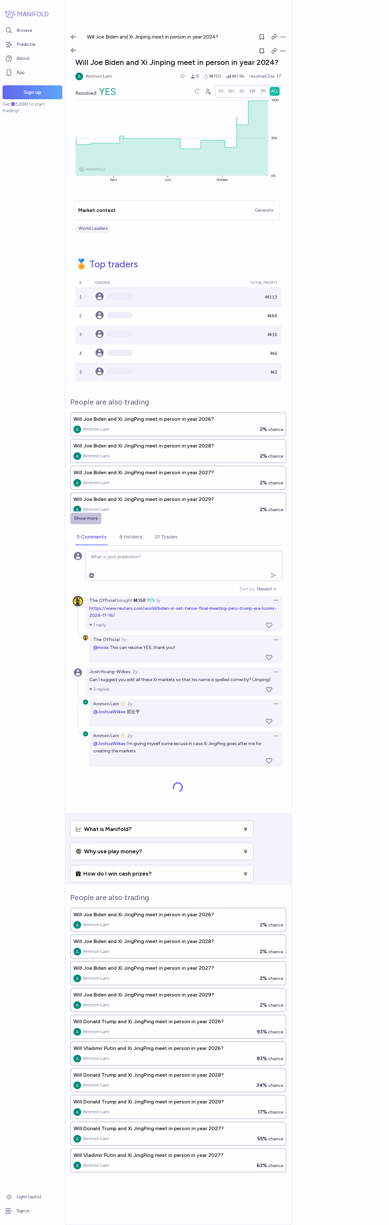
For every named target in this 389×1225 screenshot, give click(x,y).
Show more (86, 518)
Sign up (32, 92)
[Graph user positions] (207, 91)
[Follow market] (261, 51)
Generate (264, 210)
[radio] (221, 91)
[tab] (91, 537)
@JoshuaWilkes (109, 712)
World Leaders (93, 228)
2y (135, 671)
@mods (101, 647)
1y (158, 600)
